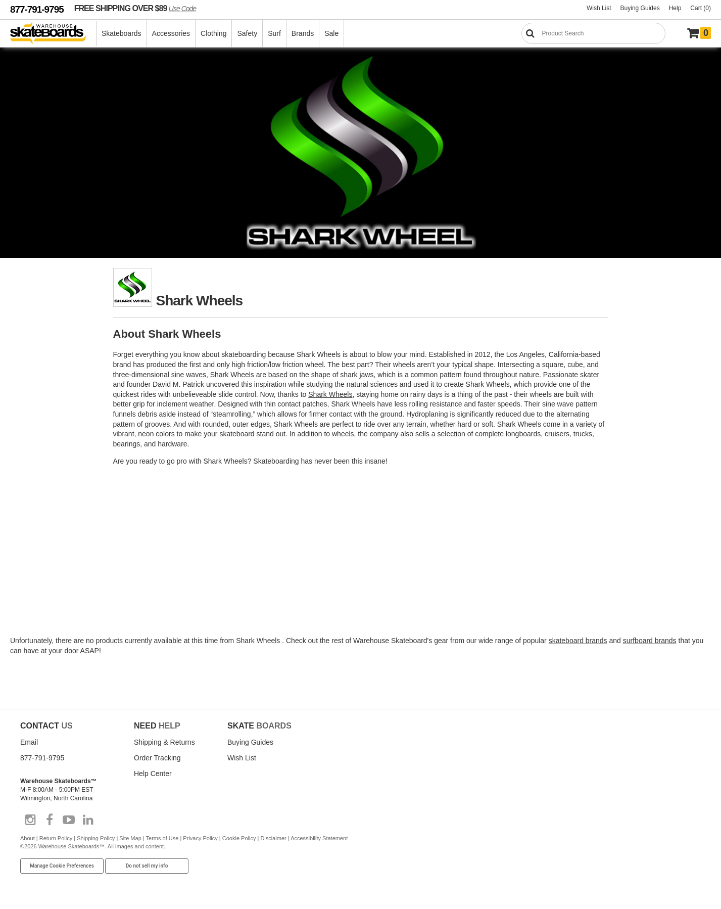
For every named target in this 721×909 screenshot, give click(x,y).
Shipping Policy (96, 838)
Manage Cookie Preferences (62, 866)
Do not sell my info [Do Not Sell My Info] (147, 866)
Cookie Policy (239, 838)
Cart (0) (700, 8)
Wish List (599, 8)
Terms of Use (162, 838)
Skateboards (121, 33)
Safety (247, 33)
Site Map (130, 838)
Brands (303, 33)
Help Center (153, 773)
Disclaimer (273, 838)
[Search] (593, 33)
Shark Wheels (330, 394)
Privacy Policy (200, 838)
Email (29, 742)
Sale (331, 33)
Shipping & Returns (164, 742)
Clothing (213, 33)
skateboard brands (578, 641)
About (27, 838)
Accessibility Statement (319, 838)
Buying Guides (640, 8)
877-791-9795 (37, 9)
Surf (274, 33)
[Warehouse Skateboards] (53, 34)
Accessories (171, 33)
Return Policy (55, 838)
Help (675, 8)
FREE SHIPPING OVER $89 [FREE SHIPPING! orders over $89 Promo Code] (135, 8)
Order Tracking (157, 758)
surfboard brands (650, 641)
